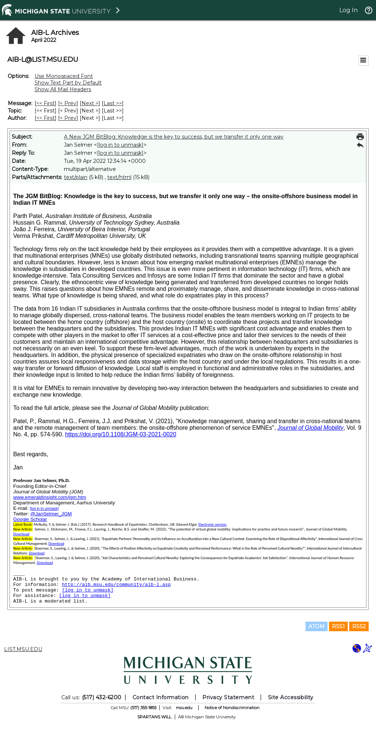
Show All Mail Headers (63, 89)
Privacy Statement (228, 697)
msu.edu (184, 707)
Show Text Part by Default (68, 82)
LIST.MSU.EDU (23, 649)
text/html (119, 177)
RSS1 (338, 626)
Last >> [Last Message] (113, 103)
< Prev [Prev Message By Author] (68, 118)
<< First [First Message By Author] (45, 118)
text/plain (75, 177)
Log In (348, 10)
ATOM (316, 626)
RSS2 (359, 626)
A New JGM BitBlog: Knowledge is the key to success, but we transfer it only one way (173, 136)
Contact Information (161, 697)
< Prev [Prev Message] (68, 103)
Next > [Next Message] (90, 103)
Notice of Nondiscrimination (232, 707)
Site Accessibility (291, 697)
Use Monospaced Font (64, 76)
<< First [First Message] (45, 103)
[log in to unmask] (120, 145)
